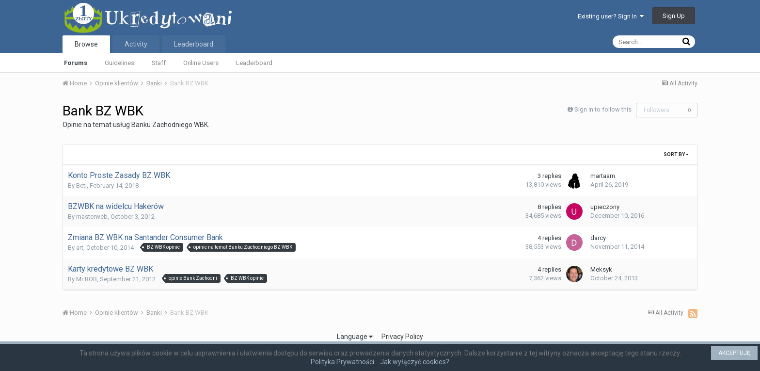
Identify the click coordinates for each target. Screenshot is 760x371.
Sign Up (674, 15)
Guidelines (119, 62)
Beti (81, 185)
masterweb (92, 216)
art (79, 247)
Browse (86, 44)
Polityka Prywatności (342, 362)
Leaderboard (254, 62)
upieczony (604, 206)
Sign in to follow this (603, 109)
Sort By (676, 154)
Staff (159, 62)
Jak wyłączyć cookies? (414, 362)
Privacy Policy (402, 336)
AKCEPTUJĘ (734, 353)
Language (355, 336)
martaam (602, 175)
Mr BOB (86, 279)
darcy (598, 238)
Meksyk (601, 269)
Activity (136, 44)
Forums (75, 62)
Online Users (201, 62)
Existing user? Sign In (611, 16)
